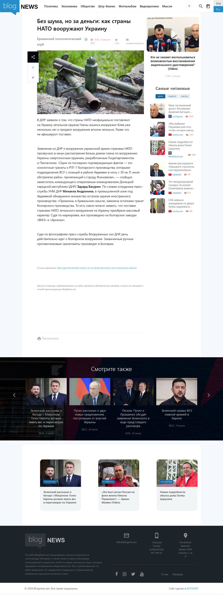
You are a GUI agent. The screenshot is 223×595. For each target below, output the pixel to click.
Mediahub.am (175, 154)
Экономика (70, 6)
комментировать (135, 42)
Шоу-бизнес (107, 6)
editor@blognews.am (127, 542)
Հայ (218, 3)
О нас (164, 575)
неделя (172, 96)
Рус (218, 9)
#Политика (50, 482)
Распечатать (50, 338)
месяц (184, 96)
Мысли (168, 6)
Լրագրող (175, 116)
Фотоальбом (128, 6)
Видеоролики (150, 6)
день (160, 96)
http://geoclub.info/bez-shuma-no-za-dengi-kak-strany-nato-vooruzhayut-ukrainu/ (97, 267)
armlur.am (175, 134)
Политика (52, 6)
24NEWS (174, 174)
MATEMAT (192, 589)
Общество (89, 6)
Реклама (178, 575)
